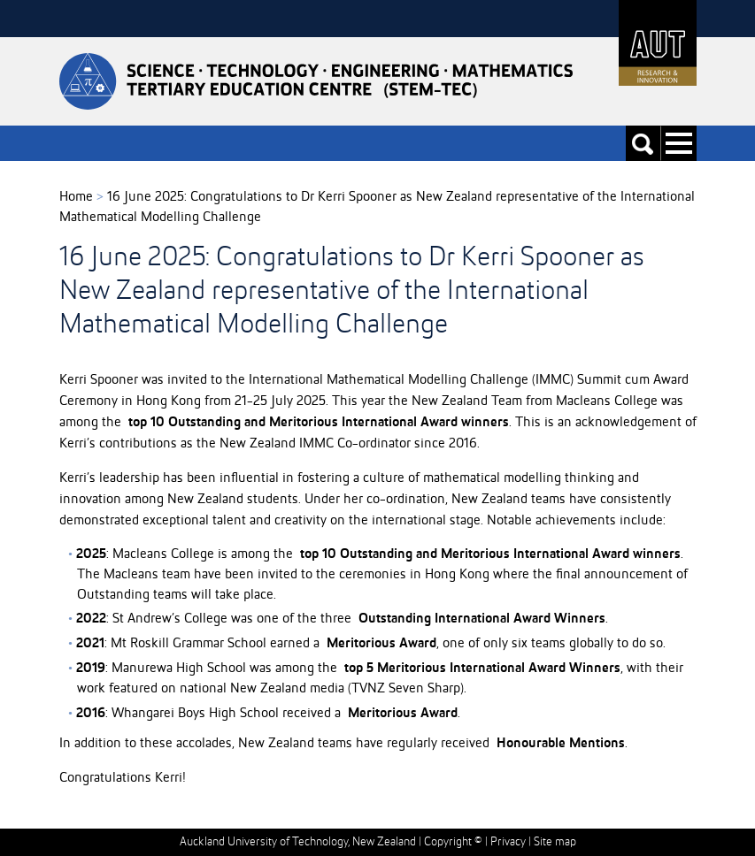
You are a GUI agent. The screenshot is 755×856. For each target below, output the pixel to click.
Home (76, 197)
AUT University (658, 43)
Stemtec (316, 81)
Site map (555, 842)
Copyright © (453, 842)
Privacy (508, 842)
